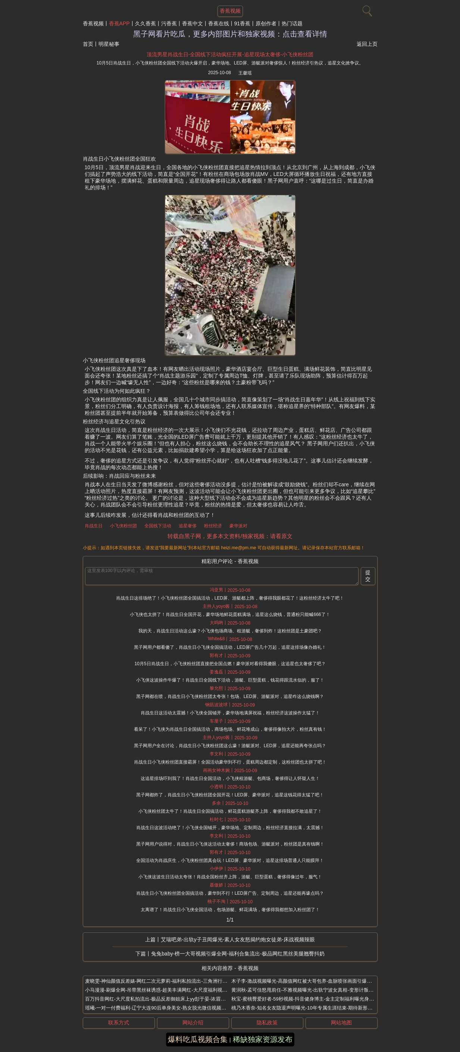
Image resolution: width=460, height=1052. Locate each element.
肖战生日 (94, 525)
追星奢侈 (188, 525)
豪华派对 (238, 525)
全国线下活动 (157, 525)
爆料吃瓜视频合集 (198, 1039)
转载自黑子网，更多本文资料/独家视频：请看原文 (230, 536)
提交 (367, 575)
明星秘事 (108, 44)
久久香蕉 (145, 23)
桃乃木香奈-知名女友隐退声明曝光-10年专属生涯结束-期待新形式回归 (306, 1008)
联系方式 (118, 1023)
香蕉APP (119, 23)
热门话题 (292, 23)
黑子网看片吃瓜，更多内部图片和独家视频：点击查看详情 (230, 34)
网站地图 (341, 1023)
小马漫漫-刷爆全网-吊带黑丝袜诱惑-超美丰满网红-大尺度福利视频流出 (161, 990)
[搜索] (366, 9)
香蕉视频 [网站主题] (230, 11)
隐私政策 (267, 1023)
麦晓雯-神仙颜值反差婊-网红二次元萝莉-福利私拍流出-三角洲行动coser (162, 981)
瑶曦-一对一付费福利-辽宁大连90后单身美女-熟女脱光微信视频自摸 (158, 1008)
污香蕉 (169, 23)
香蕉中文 (192, 23)
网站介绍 (192, 1023)
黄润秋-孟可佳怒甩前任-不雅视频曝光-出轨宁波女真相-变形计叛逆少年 (307, 990)
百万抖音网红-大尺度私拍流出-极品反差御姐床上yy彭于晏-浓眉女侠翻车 (162, 999)
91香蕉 (242, 23)
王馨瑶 (245, 73)
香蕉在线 (218, 23)
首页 (88, 44)
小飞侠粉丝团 (123, 525)
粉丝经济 (213, 525)
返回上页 (367, 44)
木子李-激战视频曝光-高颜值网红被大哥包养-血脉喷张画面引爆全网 (304, 981)
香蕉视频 (93, 23)
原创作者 (266, 23)
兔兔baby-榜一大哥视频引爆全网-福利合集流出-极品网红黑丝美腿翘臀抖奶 (237, 954)
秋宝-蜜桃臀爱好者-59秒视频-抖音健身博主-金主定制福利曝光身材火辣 (307, 999)
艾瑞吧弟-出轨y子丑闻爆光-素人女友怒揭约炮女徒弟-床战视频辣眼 (238, 939)
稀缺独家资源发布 (262, 1039)
